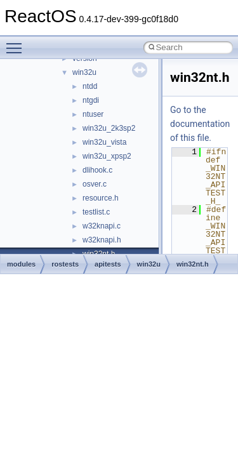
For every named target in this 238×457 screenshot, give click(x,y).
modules (21, 264)
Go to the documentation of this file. (200, 124)
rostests (65, 264)
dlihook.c (97, 170)
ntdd (90, 86)
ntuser (93, 114)
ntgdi (91, 100)
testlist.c (96, 212)
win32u (84, 72)
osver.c (95, 184)
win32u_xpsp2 (107, 156)
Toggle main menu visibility (17, 42)
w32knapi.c (102, 226)
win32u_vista (104, 142)
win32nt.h (192, 264)
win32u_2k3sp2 (109, 128)
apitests (108, 264)
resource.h (101, 198)
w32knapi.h (102, 239)
